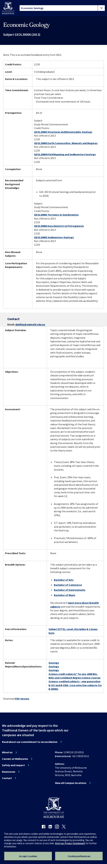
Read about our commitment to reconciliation (29, 742)
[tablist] (62, 8)
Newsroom (8, 771)
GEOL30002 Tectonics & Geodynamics (56, 214)
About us (7, 752)
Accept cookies (28, 856)
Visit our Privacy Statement (70, 843)
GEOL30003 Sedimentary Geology (54, 237)
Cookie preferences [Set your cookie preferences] (79, 856)
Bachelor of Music (64, 595)
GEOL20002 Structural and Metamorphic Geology (63, 132)
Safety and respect (13, 765)
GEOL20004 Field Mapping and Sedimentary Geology (65, 154)
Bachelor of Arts (64, 579)
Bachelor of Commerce (68, 585)
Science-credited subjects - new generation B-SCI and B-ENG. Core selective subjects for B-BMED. (75, 685)
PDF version (22, 698)
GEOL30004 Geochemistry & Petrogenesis (59, 226)
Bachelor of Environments (69, 590)
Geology (54, 662)
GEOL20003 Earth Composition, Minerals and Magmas (65, 143)
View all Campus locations (70, 783)
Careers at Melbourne (15, 758)
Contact (7, 778)
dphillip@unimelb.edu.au (30, 324)
